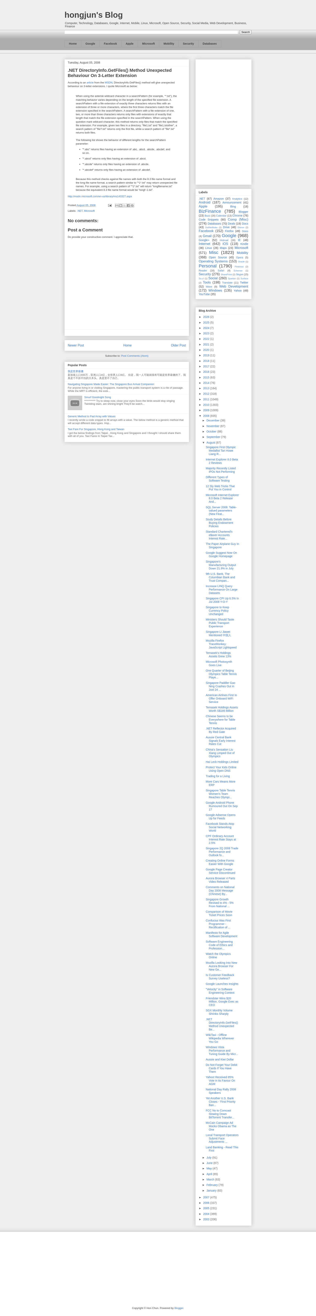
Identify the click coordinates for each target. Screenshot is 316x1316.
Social (213, 278)
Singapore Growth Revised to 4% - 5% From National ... (220, 903)
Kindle (244, 244)
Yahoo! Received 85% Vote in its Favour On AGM (220, 1081)
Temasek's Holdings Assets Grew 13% (218, 654)
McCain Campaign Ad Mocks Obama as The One (221, 1126)
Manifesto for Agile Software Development (221, 934)
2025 (206, 322)
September (213, 437)
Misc (213, 252)
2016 (206, 371)
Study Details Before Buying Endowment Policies (219, 523)
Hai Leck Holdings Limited (222, 761)
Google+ (204, 240)
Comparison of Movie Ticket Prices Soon (219, 913)
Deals (231, 223)
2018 (206, 361)
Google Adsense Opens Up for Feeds (221, 816)
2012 (206, 393)
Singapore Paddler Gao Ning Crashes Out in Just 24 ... (220, 686)
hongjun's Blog (93, 14)
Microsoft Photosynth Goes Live (219, 663)
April (209, 1174)
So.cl (201, 278)
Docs (245, 223)
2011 (206, 399)
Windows (215, 290)
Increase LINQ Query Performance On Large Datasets (221, 590)
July (209, 1157)
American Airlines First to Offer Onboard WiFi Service (221, 698)
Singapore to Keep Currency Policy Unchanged (217, 611)
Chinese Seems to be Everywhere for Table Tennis (220, 720)
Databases (210, 43)
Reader (203, 270)
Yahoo (237, 290)
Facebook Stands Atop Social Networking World (220, 827)
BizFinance (210, 211)
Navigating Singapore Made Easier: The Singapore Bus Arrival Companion (111, 384)
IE (239, 240)
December (213, 420)
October (211, 431)
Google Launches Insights (222, 983)
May (209, 1168)
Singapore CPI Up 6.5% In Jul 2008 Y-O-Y (222, 600)
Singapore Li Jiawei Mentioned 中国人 (218, 633)
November (213, 426)
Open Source (218, 257)
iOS (225, 244)
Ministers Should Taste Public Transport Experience (220, 623)
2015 (206, 377)
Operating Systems (213, 261)
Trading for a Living (218, 776)
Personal (207, 265)
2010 (206, 404)
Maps (223, 248)
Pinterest (239, 266)
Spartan (232, 278)
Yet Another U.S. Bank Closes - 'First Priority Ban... (221, 1102)
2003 (206, 1219)
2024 (206, 328)
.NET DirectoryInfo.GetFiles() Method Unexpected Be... (222, 1024)
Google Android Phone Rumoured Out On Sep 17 (222, 806)
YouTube (204, 294)
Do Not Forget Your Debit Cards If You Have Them (221, 1068)
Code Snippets (208, 219)
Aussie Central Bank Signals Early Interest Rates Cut (220, 741)
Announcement (231, 202)
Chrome (237, 215)
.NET (80, 210)
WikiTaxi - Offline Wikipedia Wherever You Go (220, 1038)
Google (90, 43)
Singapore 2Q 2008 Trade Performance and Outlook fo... (222, 852)
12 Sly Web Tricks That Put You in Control (220, 488)
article (90, 82)
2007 (206, 1197)
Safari (221, 270)
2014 (206, 382)
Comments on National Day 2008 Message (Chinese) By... (220, 891)
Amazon (218, 198)
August (211, 442)
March (210, 1179)
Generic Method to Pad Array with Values (91, 416)
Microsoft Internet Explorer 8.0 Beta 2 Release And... (222, 498)
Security (188, 43)
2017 (206, 366)
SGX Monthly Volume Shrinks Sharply (219, 1012)
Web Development (233, 286)
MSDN (108, 82)
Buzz (207, 215)
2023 (206, 333)
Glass (245, 231)
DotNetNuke (211, 227)
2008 (206, 415)
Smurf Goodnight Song (97, 397)
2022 (206, 338)
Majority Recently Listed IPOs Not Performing (221, 470)
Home (73, 43)
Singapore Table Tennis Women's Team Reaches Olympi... (220, 794)
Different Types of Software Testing (218, 479)
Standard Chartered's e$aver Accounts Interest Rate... (219, 535)
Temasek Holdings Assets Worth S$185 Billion (222, 709)
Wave (209, 286)
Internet (204, 244)
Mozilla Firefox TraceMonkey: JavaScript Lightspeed (221, 644)
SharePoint (226, 274)
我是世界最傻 (75, 371)
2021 (206, 344)
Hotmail (224, 240)
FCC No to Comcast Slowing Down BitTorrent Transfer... (220, 1114)
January (211, 1190)
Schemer (238, 270)
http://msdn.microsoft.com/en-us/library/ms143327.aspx (100, 196)
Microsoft (148, 43)
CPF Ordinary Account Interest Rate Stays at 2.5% (221, 839)
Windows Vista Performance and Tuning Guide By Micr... (222, 1051)
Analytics (237, 198)
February (212, 1185)
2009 (206, 410)
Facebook (110, 43)
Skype (239, 274)
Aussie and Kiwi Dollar (220, 1059)
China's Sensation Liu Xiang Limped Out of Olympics (220, 753)
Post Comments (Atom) (134, 355)
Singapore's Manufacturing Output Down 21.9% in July (221, 565)
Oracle (241, 261)
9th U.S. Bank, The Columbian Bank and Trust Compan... (220, 577)
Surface (244, 278)
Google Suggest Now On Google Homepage (221, 554)
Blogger (243, 211)
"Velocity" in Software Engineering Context (220, 991)
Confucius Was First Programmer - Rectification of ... (218, 924)
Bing (233, 206)
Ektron (241, 227)
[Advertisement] (223, 121)
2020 (206, 349)
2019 (206, 355)
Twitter (244, 282)
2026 (206, 316)
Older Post (178, 345)
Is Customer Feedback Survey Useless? (220, 976)
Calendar (221, 215)
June (209, 1163)
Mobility (168, 43)
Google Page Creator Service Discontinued (220, 871)
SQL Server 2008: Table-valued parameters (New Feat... (221, 511)
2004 (206, 1213)
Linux (208, 248)
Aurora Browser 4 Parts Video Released (220, 880)
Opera (239, 257)
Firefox (229, 231)
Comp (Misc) (238, 219)
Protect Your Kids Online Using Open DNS (221, 769)
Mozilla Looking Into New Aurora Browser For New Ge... (221, 966)
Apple (130, 43)
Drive (226, 227)
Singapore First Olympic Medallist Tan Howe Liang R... (221, 451)
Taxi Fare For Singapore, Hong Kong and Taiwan (96, 429)
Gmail (207, 236)
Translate (227, 282)
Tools (207, 282)
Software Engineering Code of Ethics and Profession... (219, 945)
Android (204, 202)
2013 (206, 388)
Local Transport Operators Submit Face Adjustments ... (222, 1138)
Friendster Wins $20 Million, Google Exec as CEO (222, 1002)
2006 (206, 1202)
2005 (206, 1208)
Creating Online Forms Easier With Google (220, 862)
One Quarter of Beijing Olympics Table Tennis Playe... (221, 674)
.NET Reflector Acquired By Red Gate (221, 730)
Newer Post (76, 345)
